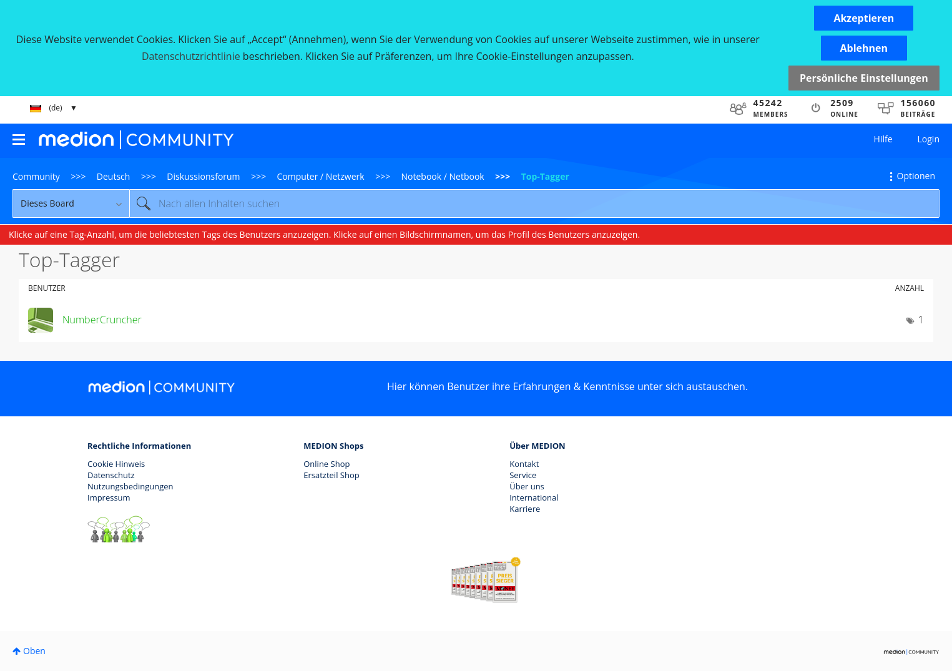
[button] (863, 18)
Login (929, 139)
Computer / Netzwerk (321, 176)
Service (522, 475)
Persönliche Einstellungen (864, 78)
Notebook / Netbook (442, 176)
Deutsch (113, 176)
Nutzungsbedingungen (130, 486)
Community (36, 176)
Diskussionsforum (203, 176)
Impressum (108, 497)
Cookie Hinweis (116, 463)
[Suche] (534, 203)
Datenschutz (111, 475)
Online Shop (326, 463)
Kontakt (524, 463)
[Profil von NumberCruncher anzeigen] (102, 319)
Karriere (524, 508)
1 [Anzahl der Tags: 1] (921, 319)
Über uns (526, 486)
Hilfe (883, 139)
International (533, 497)
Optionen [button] (916, 176)
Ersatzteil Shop (331, 475)
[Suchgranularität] (70, 203)
